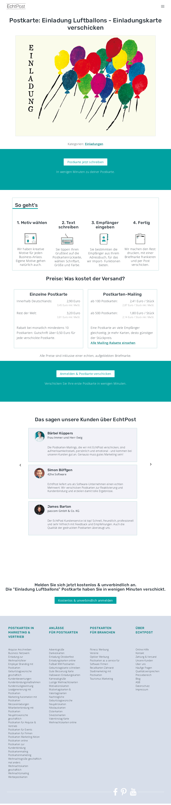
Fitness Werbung (99, 649)
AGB (138, 682)
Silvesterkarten (57, 715)
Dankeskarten (56, 653)
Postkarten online (18, 740)
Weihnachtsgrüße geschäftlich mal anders (24, 760)
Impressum (142, 689)
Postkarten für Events (20, 729)
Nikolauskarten (57, 707)
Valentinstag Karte (59, 718)
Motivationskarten (59, 686)
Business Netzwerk (18, 653)
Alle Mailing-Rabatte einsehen (113, 343)
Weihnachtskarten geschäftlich (18, 767)
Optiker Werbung (99, 656)
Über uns (141, 664)
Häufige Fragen (144, 667)
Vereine (94, 653)
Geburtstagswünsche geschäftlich (20, 673)
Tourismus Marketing (101, 678)
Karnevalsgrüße (57, 678)
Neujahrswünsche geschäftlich (18, 716)
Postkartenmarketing (19, 755)
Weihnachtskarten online (62, 722)
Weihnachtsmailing (18, 773)
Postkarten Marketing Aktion (24, 736)
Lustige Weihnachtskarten (63, 682)
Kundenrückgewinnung (20, 686)
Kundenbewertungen (19, 678)
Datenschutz (143, 686)
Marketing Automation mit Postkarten (22, 698)
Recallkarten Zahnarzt (102, 667)
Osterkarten (56, 711)
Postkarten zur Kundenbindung (17, 746)
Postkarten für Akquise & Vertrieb (22, 724)
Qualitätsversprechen (147, 671)
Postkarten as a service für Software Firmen (105, 662)
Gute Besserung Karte (61, 671)
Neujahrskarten (57, 704)
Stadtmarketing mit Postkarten (100, 673)
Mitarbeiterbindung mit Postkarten (21, 709)
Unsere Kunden (144, 660)
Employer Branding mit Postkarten (20, 665)
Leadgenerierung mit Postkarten (19, 691)
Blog (138, 678)
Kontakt (140, 653)
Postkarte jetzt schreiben (85, 162)
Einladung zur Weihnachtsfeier (17, 658)
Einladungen (94, 144)
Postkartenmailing (18, 751)
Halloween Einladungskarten (64, 675)
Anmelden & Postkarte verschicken (85, 374)
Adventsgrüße (56, 649)
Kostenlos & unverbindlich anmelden (85, 600)
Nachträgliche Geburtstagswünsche (60, 698)
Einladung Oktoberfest (61, 656)
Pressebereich (144, 675)
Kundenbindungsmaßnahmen (24, 682)
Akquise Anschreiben (20, 649)
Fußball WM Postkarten (62, 664)
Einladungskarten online (62, 660)
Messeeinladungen (18, 704)
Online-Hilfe (142, 649)
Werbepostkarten (17, 777)
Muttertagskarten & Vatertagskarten (60, 691)
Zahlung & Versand (146, 656)
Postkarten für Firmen (20, 733)
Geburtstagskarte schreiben (64, 667)
